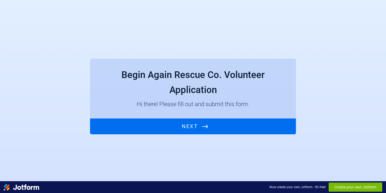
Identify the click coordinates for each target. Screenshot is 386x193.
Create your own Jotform (355, 187)
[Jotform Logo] (21, 187)
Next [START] (190, 126)
